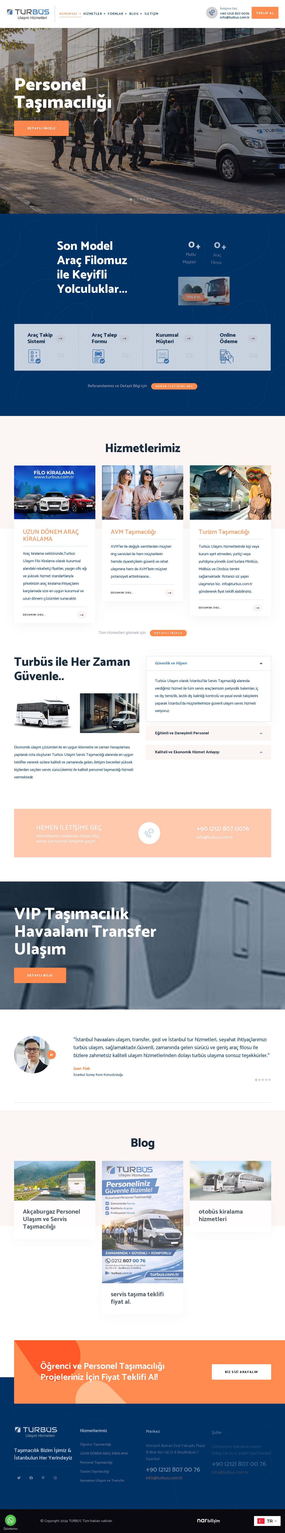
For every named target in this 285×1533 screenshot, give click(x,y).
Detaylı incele (168, 633)
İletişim (152, 14)
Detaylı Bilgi (40, 975)
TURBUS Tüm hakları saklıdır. (91, 1521)
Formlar (115, 14)
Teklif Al (265, 13)
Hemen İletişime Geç (174, 386)
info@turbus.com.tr (234, 17)
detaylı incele (41, 132)
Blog (134, 14)
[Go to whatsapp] (10, 1520)
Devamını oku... (34, 615)
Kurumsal (69, 14)
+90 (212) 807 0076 (234, 14)
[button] (131, 199)
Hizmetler (93, 14)
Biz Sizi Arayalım (241, 1372)
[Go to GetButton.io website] (11, 1528)
